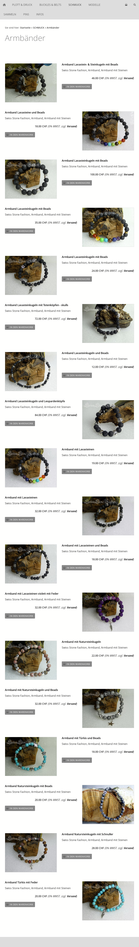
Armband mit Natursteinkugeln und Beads (31, 690)
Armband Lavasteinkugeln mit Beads (85, 160)
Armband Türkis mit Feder (21, 882)
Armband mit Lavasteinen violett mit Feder (31, 593)
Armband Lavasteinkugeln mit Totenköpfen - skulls (36, 305)
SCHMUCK (38, 27)
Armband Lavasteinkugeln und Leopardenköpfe (35, 401)
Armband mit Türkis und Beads (81, 738)
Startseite (25, 27)
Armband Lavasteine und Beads (25, 112)
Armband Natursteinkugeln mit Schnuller (87, 834)
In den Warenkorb (78, 86)
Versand (128, 78)
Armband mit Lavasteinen (78, 449)
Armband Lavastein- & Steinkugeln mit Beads (90, 64)
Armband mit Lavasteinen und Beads (85, 545)
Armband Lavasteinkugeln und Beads (85, 353)
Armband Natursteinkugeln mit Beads (28, 786)
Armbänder (53, 27)
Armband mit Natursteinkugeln (81, 642)
